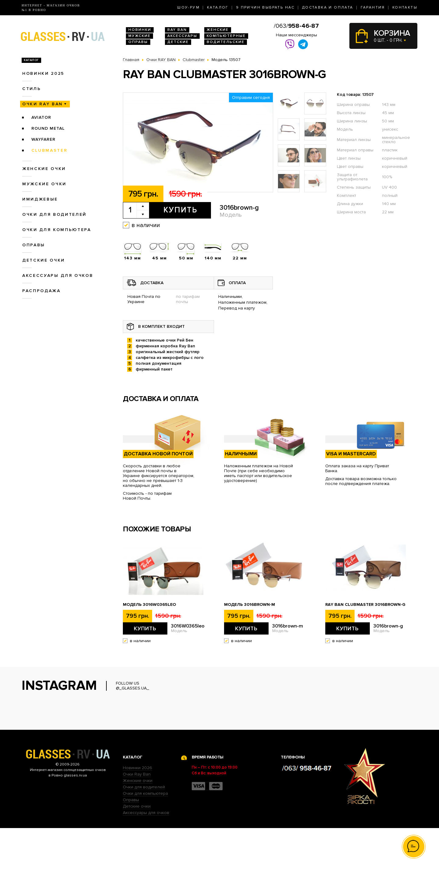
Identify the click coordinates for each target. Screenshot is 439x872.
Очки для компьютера (56, 229)
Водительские (225, 42)
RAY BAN (177, 29)
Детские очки (43, 260)
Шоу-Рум (188, 7)
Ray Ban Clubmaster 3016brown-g (365, 604)
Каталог (218, 7)
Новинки (139, 29)
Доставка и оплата (327, 7)
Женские (218, 29)
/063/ (296, 26)
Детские (178, 42)
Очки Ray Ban (137, 818)
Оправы (138, 42)
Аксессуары (182, 36)
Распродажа (41, 290)
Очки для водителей (54, 214)
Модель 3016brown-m (249, 604)
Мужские (139, 36)
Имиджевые (40, 199)
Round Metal (48, 128)
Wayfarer (43, 139)
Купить (180, 210)
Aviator (41, 117)
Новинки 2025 (43, 73)
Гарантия (373, 7)
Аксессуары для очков (57, 275)
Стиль (31, 88)
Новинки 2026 (137, 811)
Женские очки (44, 168)
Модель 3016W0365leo (149, 604)
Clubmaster (49, 150)
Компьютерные (226, 36)
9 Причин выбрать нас (265, 7)
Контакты (404, 7)
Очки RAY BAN (42, 104)
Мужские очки (44, 183)
